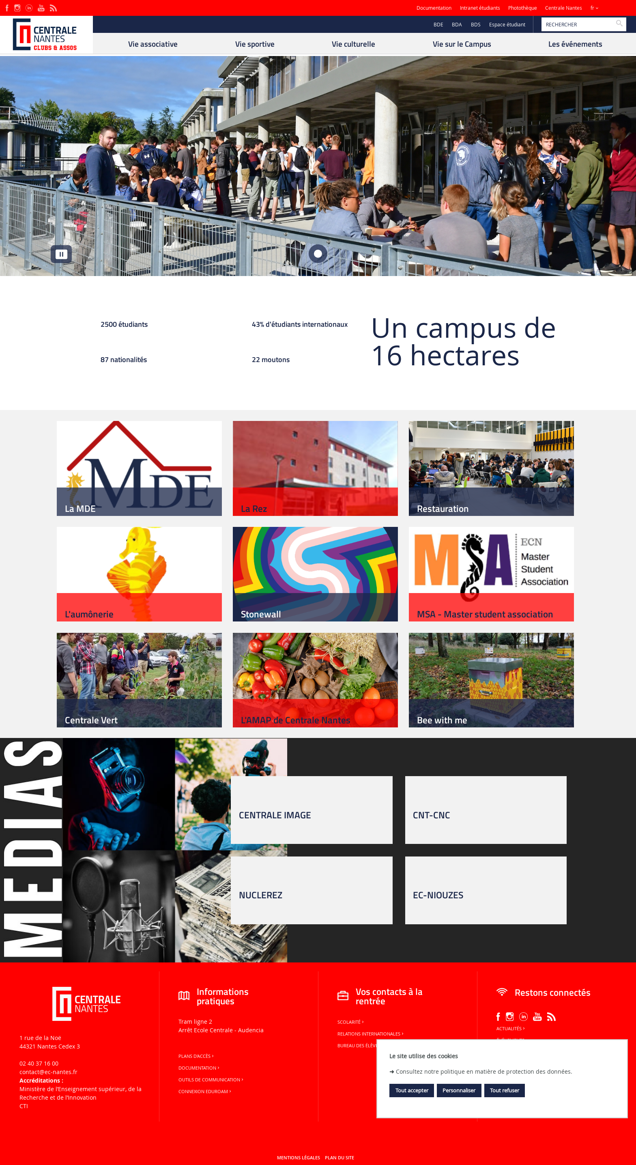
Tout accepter (411, 1090)
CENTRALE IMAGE (275, 815)
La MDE (80, 508)
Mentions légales (298, 1158)
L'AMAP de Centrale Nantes (295, 720)
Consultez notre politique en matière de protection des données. (484, 1071)
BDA (457, 24)
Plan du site (339, 1158)
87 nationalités (124, 360)
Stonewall (261, 614)
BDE (438, 24)
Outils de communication (211, 1080)
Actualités (511, 1028)
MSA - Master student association (485, 614)
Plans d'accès (196, 1056)
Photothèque (522, 8)
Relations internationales (371, 1034)
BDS (476, 24)
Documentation (434, 8)
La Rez (254, 508)
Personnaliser (459, 1090)
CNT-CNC (431, 815)
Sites (613, 7)
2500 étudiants (124, 325)
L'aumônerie (89, 614)
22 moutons (271, 360)
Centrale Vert (91, 720)
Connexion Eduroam (205, 1091)
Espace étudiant (507, 24)
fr (592, 8)
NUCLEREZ (260, 895)
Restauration (443, 508)
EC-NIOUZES (438, 895)
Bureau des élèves (361, 1045)
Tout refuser (504, 1090)
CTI (23, 1106)
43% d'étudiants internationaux (300, 325)
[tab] (318, 254)
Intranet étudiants (480, 8)
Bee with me (442, 720)
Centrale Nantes (563, 8)
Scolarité (351, 1022)
